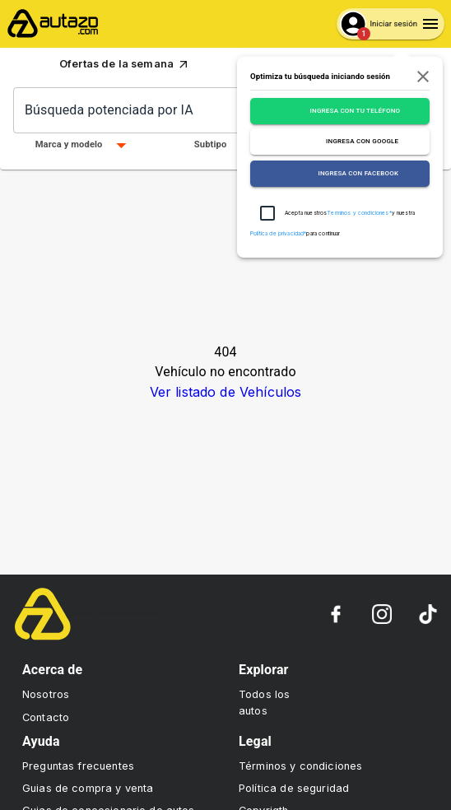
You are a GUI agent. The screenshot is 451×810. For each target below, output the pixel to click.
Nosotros (45, 694)
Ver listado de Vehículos (226, 392)
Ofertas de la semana (124, 64)
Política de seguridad (294, 788)
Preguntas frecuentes (78, 766)
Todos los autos (264, 702)
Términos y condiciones (300, 766)
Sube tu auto (350, 64)
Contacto (45, 717)
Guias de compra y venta (87, 788)
